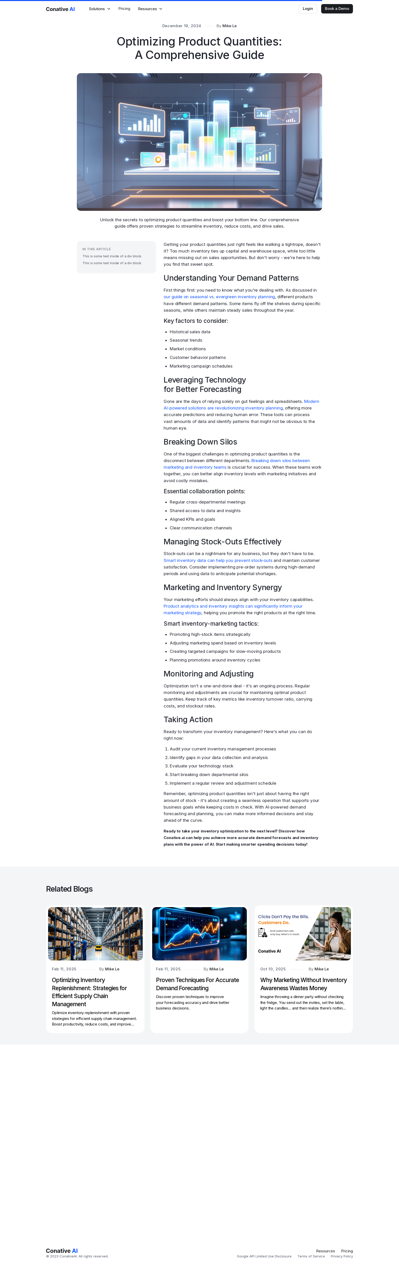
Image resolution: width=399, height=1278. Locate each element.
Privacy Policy (342, 1256)
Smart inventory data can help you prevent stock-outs (218, 560)
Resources (325, 1251)
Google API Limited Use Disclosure (264, 1256)
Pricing (124, 8)
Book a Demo (337, 8)
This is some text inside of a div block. (112, 256)
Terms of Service (311, 1256)
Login (308, 8)
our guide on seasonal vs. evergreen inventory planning (219, 296)
